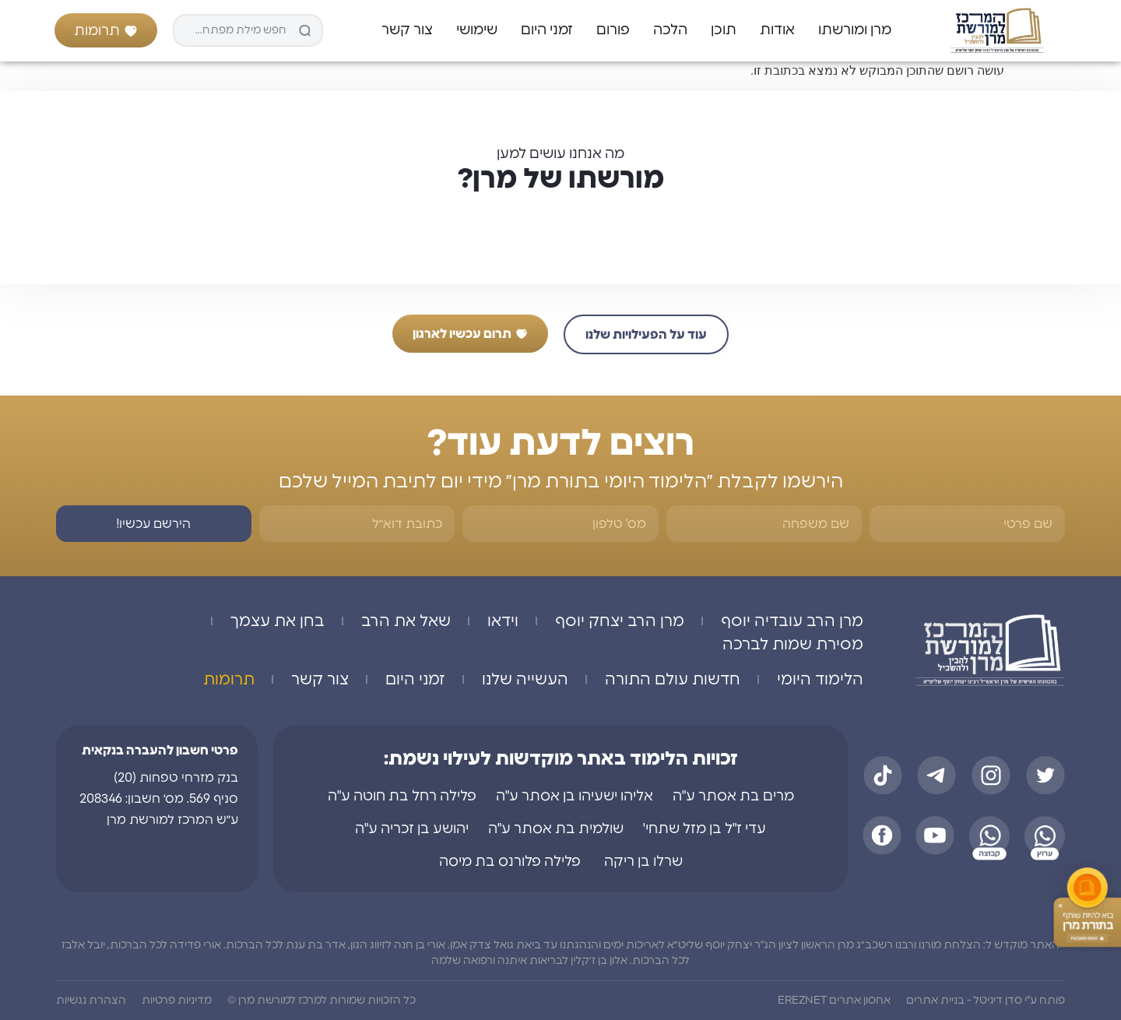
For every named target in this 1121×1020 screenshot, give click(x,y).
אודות (777, 30)
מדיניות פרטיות (177, 1000)
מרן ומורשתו (854, 30)
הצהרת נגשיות (91, 1000)
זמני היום (547, 30)
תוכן (723, 30)
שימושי (476, 30)
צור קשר (407, 30)
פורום (613, 30)
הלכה (670, 30)
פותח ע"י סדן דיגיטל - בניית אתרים (985, 1000)
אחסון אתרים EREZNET (834, 1000)
